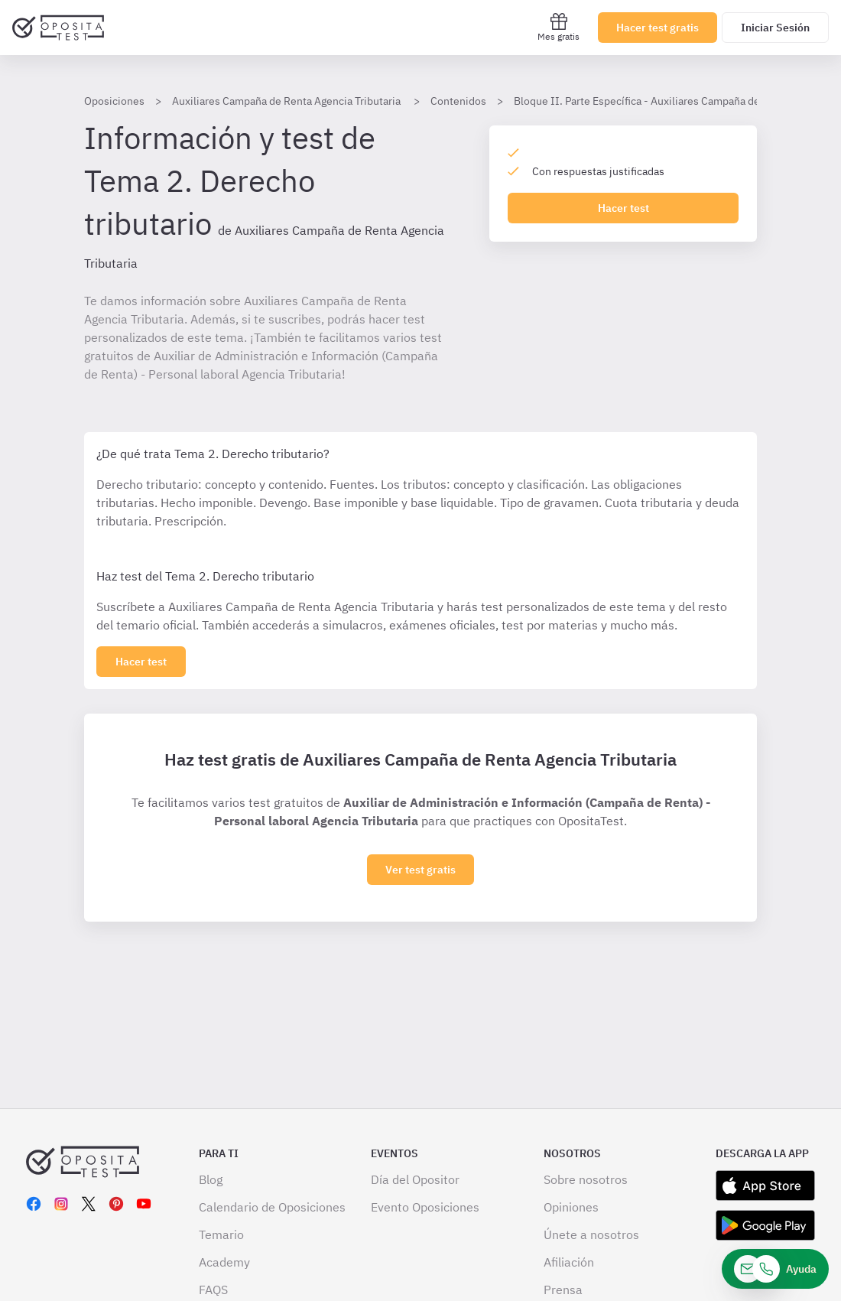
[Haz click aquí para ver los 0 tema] (141, 661)
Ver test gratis (420, 870)
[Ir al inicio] (58, 27)
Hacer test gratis (657, 27)
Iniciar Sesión (775, 27)
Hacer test (623, 208)
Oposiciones (114, 101)
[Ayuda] (775, 1269)
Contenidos (458, 101)
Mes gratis (558, 27)
